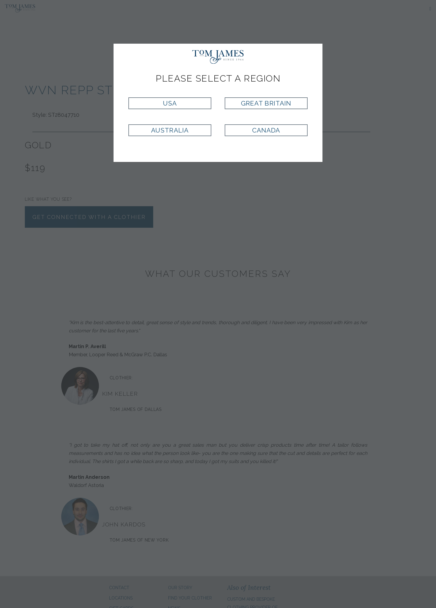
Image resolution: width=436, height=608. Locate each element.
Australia (169, 130)
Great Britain (266, 103)
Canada (266, 130)
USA (170, 103)
